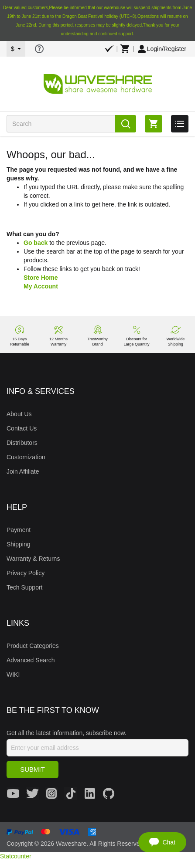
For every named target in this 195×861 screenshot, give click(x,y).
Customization (26, 457)
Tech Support (25, 587)
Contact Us (22, 428)
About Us (19, 413)
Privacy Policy (25, 572)
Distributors (22, 442)
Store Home (41, 277)
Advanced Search (31, 660)
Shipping (19, 544)
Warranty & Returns (33, 558)
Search (125, 123)
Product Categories (33, 645)
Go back (36, 242)
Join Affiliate (23, 471)
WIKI (13, 674)
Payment (19, 529)
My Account (41, 286)
